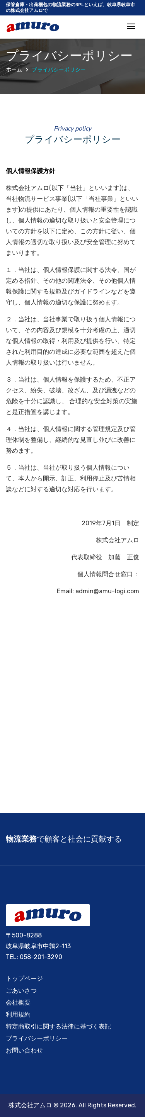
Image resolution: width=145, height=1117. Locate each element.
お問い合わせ (24, 1050)
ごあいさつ (21, 990)
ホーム (14, 69)
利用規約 (18, 1014)
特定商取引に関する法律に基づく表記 (58, 1026)
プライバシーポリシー (59, 69)
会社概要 (18, 1002)
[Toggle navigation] (131, 27)
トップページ (24, 978)
